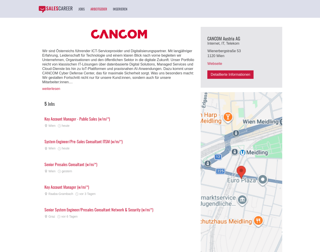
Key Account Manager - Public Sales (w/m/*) (77, 119)
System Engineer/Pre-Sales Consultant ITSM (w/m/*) (83, 141)
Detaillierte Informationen (230, 74)
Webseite (214, 63)
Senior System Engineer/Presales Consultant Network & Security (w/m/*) (98, 209)
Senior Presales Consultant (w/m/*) (70, 164)
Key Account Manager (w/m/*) (66, 187)
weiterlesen (51, 89)
